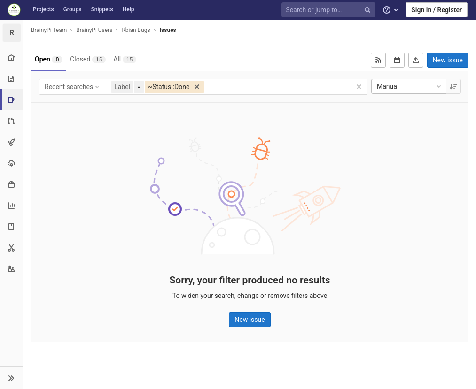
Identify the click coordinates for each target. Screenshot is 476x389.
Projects (43, 9)
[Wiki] (11, 226)
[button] (11, 377)
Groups (72, 9)
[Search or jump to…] (330, 10)
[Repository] (11, 78)
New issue (448, 60)
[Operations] (11, 163)
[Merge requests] (11, 120)
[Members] (11, 268)
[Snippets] (11, 247)
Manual (410, 86)
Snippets (102, 9)
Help (128, 9)
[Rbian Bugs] (11, 33)
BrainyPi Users (94, 30)
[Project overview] (11, 57)
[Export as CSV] (415, 60)
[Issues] (12, 99)
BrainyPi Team (49, 30)
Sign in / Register (436, 10)
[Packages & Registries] (11, 184)
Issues (168, 30)
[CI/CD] (11, 142)
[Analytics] (11, 205)
